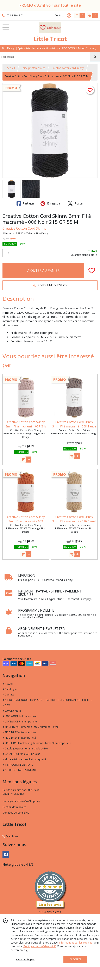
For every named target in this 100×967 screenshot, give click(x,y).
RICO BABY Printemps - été (19, 737)
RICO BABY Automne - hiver (19, 732)
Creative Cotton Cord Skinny (24, 228)
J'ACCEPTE (75, 959)
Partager (25, 203)
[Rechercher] (95, 57)
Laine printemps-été (33, 68)
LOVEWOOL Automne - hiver (20, 716)
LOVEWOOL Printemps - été (19, 721)
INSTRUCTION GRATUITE (17, 764)
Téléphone (10, 836)
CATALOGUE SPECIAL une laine (21, 754)
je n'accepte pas (25, 959)
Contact (59, 15)
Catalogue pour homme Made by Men (25, 748)
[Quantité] (10, 253)
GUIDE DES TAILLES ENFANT (19, 770)
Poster (75, 203)
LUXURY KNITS (11, 710)
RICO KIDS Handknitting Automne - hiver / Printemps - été (36, 743)
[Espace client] (69, 16)
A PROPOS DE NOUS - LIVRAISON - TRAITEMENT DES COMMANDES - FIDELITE (47, 700)
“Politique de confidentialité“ (39, 946)
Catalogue (9, 689)
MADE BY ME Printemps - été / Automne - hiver (30, 727)
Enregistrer (51, 203)
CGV (6, 705)
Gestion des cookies (14, 807)
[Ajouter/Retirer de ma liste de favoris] (92, 270)
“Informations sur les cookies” (75, 942)
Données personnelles (15, 812)
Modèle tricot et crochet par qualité (24, 759)
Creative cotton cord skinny (68, 68)
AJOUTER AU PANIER (43, 270)
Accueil (11, 68)
